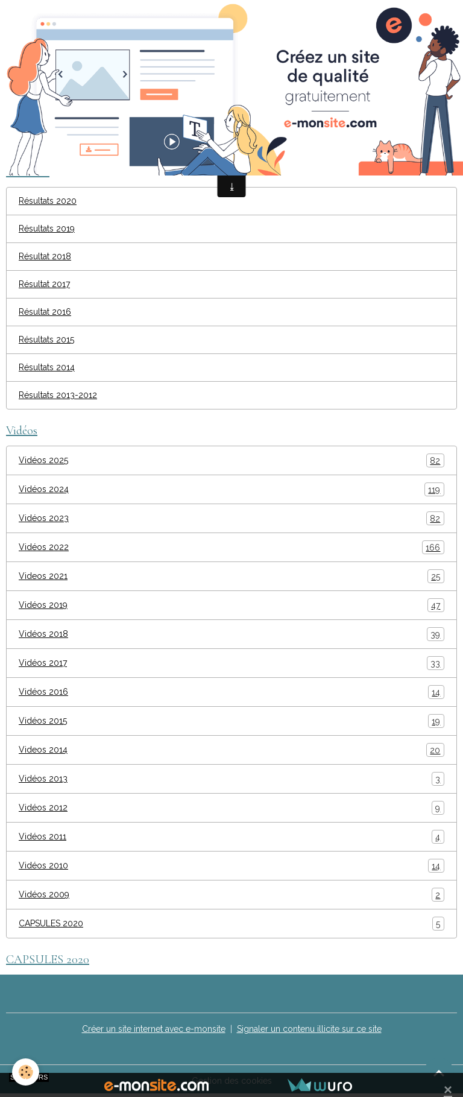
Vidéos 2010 (231, 866)
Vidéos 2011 (231, 837)
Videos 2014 (231, 750)
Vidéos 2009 (231, 895)
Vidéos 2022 (231, 547)
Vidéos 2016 (231, 692)
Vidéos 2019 (231, 605)
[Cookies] (25, 1072)
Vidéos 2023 (231, 518)
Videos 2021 (231, 576)
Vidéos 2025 (231, 460)
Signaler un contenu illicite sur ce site (309, 1029)
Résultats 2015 (46, 339)
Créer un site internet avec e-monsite (153, 1029)
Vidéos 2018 (231, 634)
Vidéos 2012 (231, 808)
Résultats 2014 (47, 367)
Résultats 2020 (48, 201)
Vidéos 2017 (231, 663)
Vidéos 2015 (231, 721)
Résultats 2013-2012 (58, 395)
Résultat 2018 (45, 256)
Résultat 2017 (44, 284)
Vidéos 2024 (231, 489)
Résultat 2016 (45, 312)
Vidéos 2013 (231, 779)
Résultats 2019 (47, 228)
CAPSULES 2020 (231, 924)
